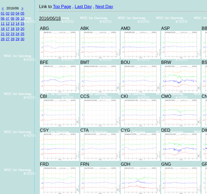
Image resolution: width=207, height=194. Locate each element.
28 (12, 39)
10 (22, 18)
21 (3, 34)
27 (7, 39)
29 (17, 39)
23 (12, 34)
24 (17, 34)
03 (12, 13)
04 (17, 13)
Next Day (104, 6)
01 (3, 13)
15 (22, 24)
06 (3, 18)
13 (12, 24)
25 (22, 34)
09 (17, 18)
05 (22, 13)
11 (3, 24)
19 (17, 29)
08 (12, 18)
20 (22, 29)
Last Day (83, 6)
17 (7, 29)
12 (7, 24)
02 (7, 13)
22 (7, 34)
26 (3, 39)
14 (17, 24)
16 (3, 29)
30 (22, 39)
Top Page (62, 6)
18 (12, 29)
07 (7, 18)
